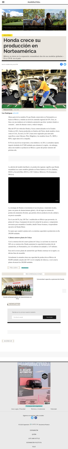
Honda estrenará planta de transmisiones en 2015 (17, 297)
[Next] (64, 20)
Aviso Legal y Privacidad (18, 409)
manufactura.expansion (35, 417)
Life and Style (34, 438)
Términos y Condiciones (38, 409)
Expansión (34, 430)
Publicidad (54, 409)
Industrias (7, 35)
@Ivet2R (15, 113)
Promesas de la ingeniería (34, 406)
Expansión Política (34, 442)
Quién (34, 434)
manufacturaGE (32, 417)
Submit (49, 317)
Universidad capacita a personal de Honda (50, 279)
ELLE (34, 446)
